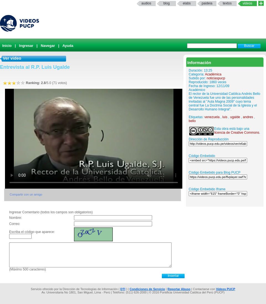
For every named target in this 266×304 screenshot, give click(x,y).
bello (192, 121)
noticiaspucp (216, 78)
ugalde (235, 117)
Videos (247, 3)
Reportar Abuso (179, 289)
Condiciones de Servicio (147, 289)
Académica (213, 74)
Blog (166, 3)
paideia (207, 3)
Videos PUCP (225, 289)
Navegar (48, 46)
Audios (146, 3)
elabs (187, 3)
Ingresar (26, 46)
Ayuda (67, 46)
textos (227, 3)
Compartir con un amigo (26, 194)
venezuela (212, 117)
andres (248, 117)
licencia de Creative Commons (236, 133)
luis (224, 117)
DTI (122, 289)
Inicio (7, 46)
